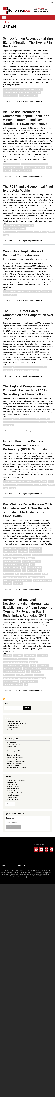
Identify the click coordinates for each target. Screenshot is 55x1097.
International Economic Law (28, 96)
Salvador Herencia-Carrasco (16, 768)
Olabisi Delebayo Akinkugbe (16, 723)
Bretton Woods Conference (12, 561)
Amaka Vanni (11, 742)
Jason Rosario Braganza (15, 757)
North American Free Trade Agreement (15, 659)
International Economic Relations (14, 558)
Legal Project (18, 655)
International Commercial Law (13, 167)
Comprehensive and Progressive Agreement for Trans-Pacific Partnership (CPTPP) (29, 232)
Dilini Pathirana (12, 759)
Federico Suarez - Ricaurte (16, 761)
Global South (18, 583)
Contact (5, 865)
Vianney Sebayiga (13, 787)
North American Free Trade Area (30, 574)
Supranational (47, 555)
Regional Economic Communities (14, 671)
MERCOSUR (16, 170)
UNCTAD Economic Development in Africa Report (19, 678)
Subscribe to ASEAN (4, 699)
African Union (27, 170)
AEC (26, 684)
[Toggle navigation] (4, 17)
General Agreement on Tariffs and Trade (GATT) (18, 92)
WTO (5, 488)
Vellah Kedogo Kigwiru (14, 763)
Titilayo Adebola (12, 728)
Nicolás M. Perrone (13, 765)
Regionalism (7, 655)
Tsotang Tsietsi (12, 749)
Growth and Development (24, 675)
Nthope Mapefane (13, 726)
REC (28, 671)
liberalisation (30, 558)
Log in (51, 3)
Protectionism (23, 551)
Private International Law (11, 164)
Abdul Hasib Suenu (13, 791)
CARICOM (7, 170)
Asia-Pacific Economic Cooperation (14, 228)
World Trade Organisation (11, 567)
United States (8, 370)
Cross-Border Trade (24, 555)
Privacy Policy (21, 865)
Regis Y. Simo (11, 747)
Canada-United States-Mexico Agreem (26, 370)
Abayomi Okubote (13, 789)
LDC (24, 571)
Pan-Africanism (42, 655)
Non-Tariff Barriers (35, 548)
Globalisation (37, 555)
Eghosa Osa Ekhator (14, 755)
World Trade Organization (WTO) (32, 89)
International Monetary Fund (31, 561)
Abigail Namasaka (13, 795)
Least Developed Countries (12, 571)
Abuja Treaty (8, 580)
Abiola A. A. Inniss (13, 799)
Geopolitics (45, 419)
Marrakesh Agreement (34, 567)
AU (40, 571)
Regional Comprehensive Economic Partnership (18, 225)
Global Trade (40, 577)
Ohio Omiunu (11, 730)
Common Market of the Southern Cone (15, 662)
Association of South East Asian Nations (16, 665)
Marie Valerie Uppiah (14, 745)
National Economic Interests (22, 580)
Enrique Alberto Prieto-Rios (16, 780)
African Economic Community (13, 684)
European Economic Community (34, 167)
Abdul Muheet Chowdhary (15, 793)
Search (26, 708)
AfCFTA (51, 481)
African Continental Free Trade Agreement (34, 164)
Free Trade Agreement (10, 96)
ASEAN (37, 92)
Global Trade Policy (10, 555)
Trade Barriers (40, 678)
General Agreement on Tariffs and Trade (16, 564)
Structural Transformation (44, 668)
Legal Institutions (30, 655)
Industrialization (29, 668)
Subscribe (10, 818)
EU (17, 574)
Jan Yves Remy (12, 753)
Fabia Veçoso (11, 782)
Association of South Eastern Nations (15, 577)
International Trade (35, 551)
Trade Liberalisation (10, 551)
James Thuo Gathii (13, 721)
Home (7, 22)
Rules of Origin (46, 291)
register (25, 101)
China (44, 367)
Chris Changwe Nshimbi (15, 751)
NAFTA (45, 574)
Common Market (9, 675)
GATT (32, 564)
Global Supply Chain (10, 295)
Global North (8, 89)
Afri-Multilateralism (10, 548)
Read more (8, 101)
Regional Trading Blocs (11, 681)
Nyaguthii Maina (12, 784)
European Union (8, 574)
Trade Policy (7, 583)
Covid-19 (17, 89)
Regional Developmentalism (29, 681)
